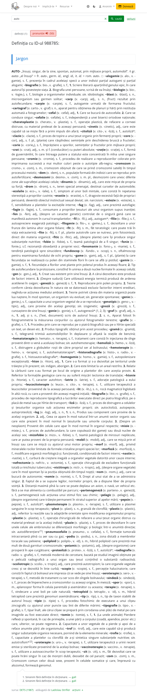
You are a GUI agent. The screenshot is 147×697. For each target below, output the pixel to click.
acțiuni (76, 690)
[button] (88, 6)
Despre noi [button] (30, 6)
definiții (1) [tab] (21, 33)
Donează (125, 6)
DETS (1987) (26, 690)
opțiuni (131, 18)
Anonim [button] (105, 6)
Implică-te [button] (48, 6)
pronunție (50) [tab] (43, 33)
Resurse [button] (65, 6)
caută (116, 18)
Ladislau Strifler (60, 690)
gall (74, 677)
